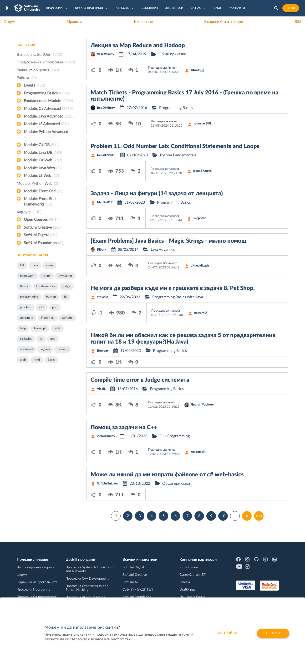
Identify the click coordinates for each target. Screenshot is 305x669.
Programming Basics (47, 93)
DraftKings (187, 589)
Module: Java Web (43, 168)
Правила (74, 22)
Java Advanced (163, 250)
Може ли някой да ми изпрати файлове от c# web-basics (167, 475)
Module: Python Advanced (46, 135)
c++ (41, 307)
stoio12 (102, 297)
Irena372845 (106, 155)
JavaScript (65, 276)
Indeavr (184, 582)
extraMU (200, 312)
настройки (225, 633)
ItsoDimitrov (106, 107)
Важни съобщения (38, 70)
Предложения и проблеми (46, 62)
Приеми (272, 633)
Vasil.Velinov (105, 54)
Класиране (143, 22)
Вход (291, 8)
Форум (9, 22)
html (37, 359)
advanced (26, 349)
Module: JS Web (41, 175)
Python (51, 296)
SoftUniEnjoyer (107, 483)
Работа (27, 77)
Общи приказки (172, 54)
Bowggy (103, 350)
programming (29, 296)
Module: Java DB (43, 152)
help (23, 328)
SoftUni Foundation (44, 243)
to (41, 338)
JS (65, 296)
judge (66, 286)
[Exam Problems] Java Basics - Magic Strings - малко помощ (169, 241)
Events (34, 85)
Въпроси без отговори (223, 22)
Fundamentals (45, 286)
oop (52, 338)
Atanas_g (197, 70)
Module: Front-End (43, 191)
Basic (51, 359)
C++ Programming (174, 436)
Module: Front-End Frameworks (40, 202)
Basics (24, 286)
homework (27, 276)
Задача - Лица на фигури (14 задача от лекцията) (157, 193)
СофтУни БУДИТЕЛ (137, 589)
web (23, 359)
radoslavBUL (203, 123)
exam (49, 265)
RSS (298, 22)
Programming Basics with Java (177, 297)
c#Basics (26, 338)
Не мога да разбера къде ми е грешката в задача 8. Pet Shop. (173, 288)
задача (45, 349)
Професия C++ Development (87, 578)
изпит (46, 276)
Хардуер (29, 212)
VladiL (101, 389)
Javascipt (40, 328)
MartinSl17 (105, 202)
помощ (62, 349)
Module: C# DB (41, 145)
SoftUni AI (130, 582)
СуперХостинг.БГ (192, 574)
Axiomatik (198, 451)
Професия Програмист (34, 589)
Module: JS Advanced (47, 124)
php (54, 307)
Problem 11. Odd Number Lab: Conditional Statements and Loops (175, 146)
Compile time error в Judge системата (140, 380)
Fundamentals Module (48, 100)
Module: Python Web (37, 183)
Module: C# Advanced (48, 108)
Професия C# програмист (36, 597)
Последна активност (162, 67)
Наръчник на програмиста (37, 582)
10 (223, 516)
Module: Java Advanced (49, 116)
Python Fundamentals (178, 155)
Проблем (47, 317)
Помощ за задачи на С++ (124, 427)
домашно (26, 317)
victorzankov (106, 436)
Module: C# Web (43, 160)
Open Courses (42, 219)
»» (258, 516)
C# (22, 265)
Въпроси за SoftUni (39, 54)
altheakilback (200, 265)
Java (35, 265)
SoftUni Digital (41, 235)
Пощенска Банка (192, 597)
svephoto (199, 218)
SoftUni (67, 317)
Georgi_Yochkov (202, 404)
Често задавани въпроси (36, 567)
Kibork (101, 249)
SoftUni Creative (42, 227)
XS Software (188, 567)
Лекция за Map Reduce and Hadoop (138, 45)
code (57, 328)
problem (25, 307)
